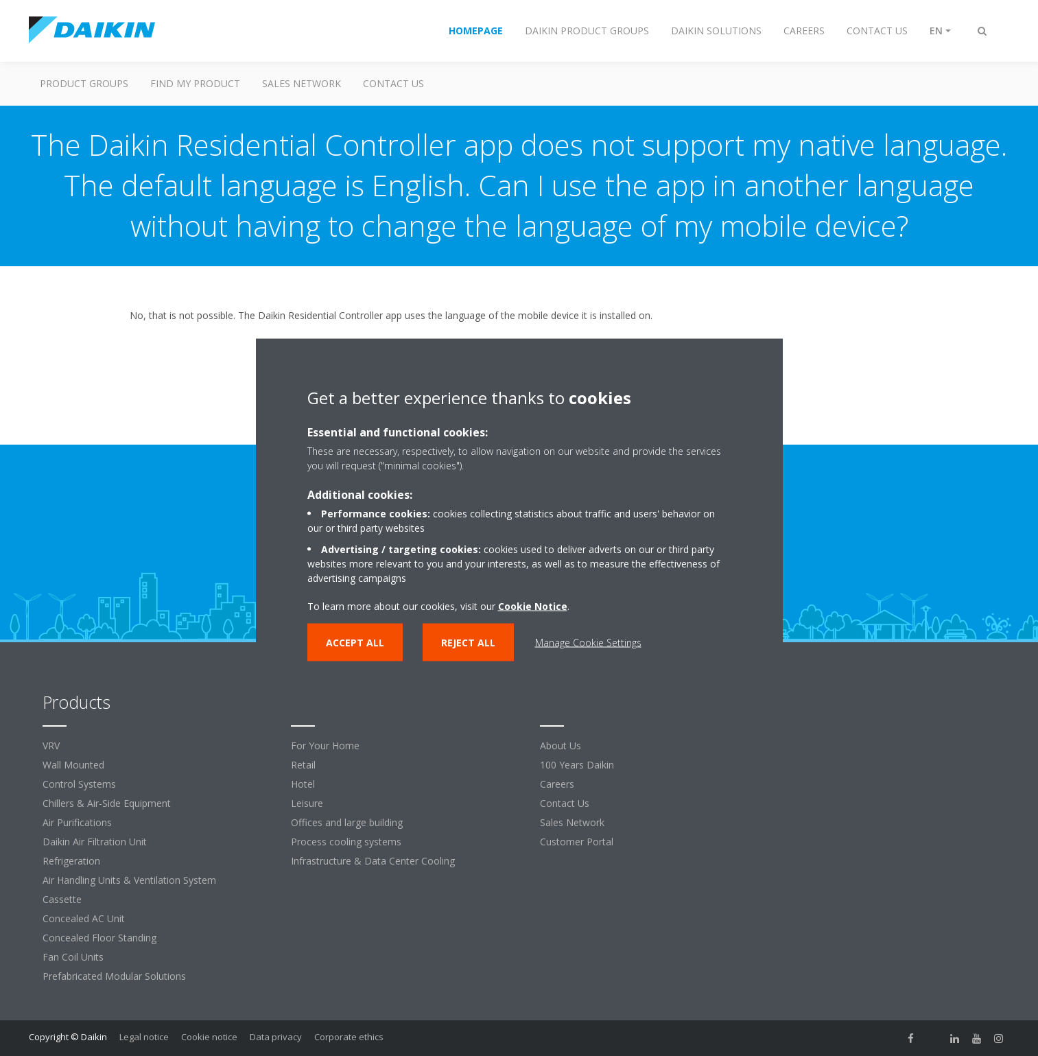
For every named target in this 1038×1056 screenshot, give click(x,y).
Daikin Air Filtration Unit (95, 841)
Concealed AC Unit (84, 918)
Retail (303, 764)
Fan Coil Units (73, 956)
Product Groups (84, 83)
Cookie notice (209, 1037)
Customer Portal (576, 841)
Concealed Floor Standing (99, 937)
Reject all (468, 641)
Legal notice (144, 1037)
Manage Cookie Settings (588, 641)
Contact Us (564, 803)
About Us (560, 745)
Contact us (393, 83)
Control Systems (79, 783)
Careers (557, 783)
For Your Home (325, 745)
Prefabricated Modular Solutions (114, 976)
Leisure (307, 803)
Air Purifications (77, 822)
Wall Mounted (73, 764)
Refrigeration (71, 860)
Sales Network (301, 83)
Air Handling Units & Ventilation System (129, 880)
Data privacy (276, 1037)
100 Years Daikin (577, 764)
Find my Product (195, 83)
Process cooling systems (346, 841)
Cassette (62, 899)
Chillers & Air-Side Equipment (107, 803)
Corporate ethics (349, 1037)
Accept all (355, 641)
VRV (51, 745)
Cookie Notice (532, 605)
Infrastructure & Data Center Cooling (373, 860)
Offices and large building (347, 822)
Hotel (303, 783)
